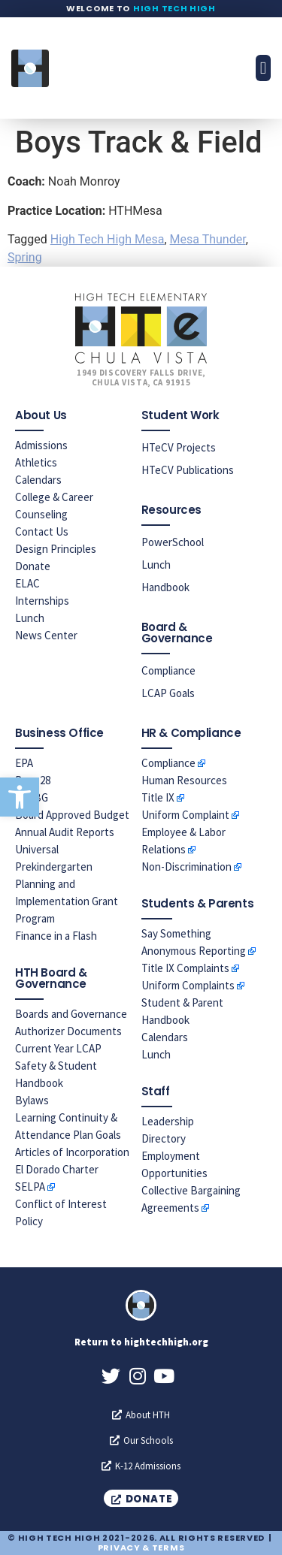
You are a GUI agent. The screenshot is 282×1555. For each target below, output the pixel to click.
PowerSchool (172, 542)
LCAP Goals (168, 693)
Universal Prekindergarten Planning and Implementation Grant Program (66, 883)
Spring (25, 257)
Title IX (157, 797)
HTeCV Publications (187, 470)
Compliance (168, 670)
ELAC (27, 583)
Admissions (41, 445)
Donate (32, 566)
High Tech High (174, 8)
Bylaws (32, 1100)
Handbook (165, 587)
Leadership (167, 1121)
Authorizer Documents (68, 1031)
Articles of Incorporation (72, 1152)
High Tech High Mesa (107, 239)
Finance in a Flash (56, 935)
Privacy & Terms (141, 1547)
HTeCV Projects (178, 447)
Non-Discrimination (186, 866)
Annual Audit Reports (64, 832)
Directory (163, 1138)
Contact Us (41, 531)
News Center (46, 635)
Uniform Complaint (185, 815)
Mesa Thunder (208, 239)
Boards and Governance (71, 1014)
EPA (24, 763)
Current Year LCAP (58, 1048)
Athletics (36, 462)
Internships (42, 600)
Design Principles (55, 549)
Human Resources (184, 780)
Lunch (29, 618)
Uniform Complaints (188, 985)
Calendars (38, 480)
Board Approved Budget (72, 815)
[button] (19, 797)
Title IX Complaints (185, 968)
